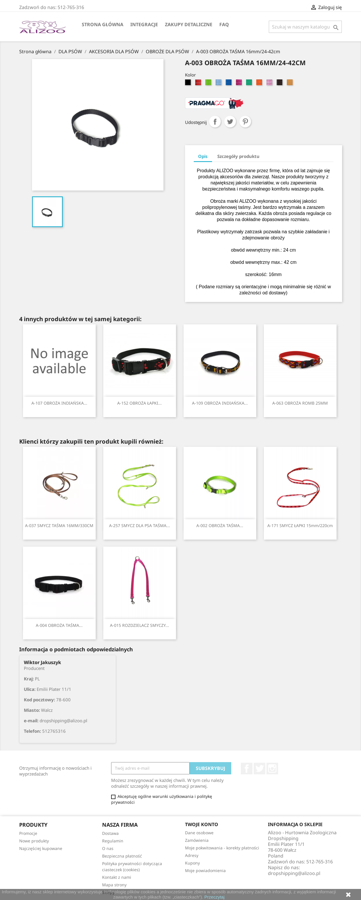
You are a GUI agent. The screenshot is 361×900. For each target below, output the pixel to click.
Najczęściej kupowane (40, 848)
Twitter (259, 768)
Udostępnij (215, 121)
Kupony (192, 863)
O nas (107, 848)
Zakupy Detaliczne (188, 24)
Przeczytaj (214, 896)
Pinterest (245, 121)
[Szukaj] (305, 27)
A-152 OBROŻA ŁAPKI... (139, 403)
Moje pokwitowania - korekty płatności (222, 848)
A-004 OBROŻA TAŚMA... (59, 625)
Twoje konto (201, 824)
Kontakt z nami (116, 877)
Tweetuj (230, 121)
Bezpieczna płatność (122, 856)
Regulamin (112, 841)
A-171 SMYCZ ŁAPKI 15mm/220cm (300, 525)
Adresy (191, 855)
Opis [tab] (203, 156)
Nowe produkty (34, 841)
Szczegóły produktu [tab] (238, 156)
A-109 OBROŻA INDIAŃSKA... (220, 403)
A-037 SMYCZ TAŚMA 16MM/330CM (59, 525)
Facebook (246, 768)
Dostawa (110, 833)
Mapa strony (114, 884)
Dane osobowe (199, 832)
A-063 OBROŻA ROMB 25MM (300, 403)
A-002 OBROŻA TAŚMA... (219, 525)
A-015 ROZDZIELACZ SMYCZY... (139, 625)
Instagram (272, 768)
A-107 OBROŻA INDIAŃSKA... (59, 403)
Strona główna (102, 24)
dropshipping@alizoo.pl (294, 873)
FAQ (224, 24)
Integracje (144, 24)
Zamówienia (197, 840)
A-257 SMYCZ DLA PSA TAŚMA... (139, 525)
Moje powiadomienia (205, 870)
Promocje (28, 833)
